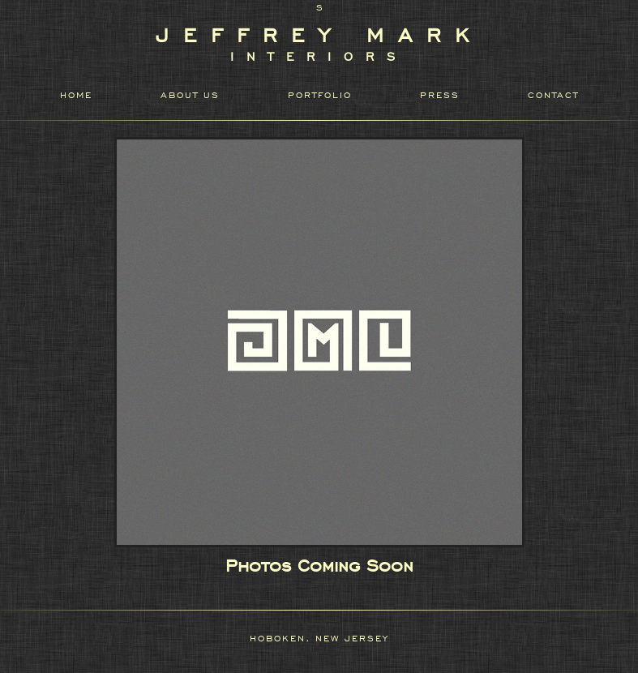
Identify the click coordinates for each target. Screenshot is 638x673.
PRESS (440, 95)
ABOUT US (190, 95)
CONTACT (553, 95)
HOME (76, 95)
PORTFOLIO (320, 95)
